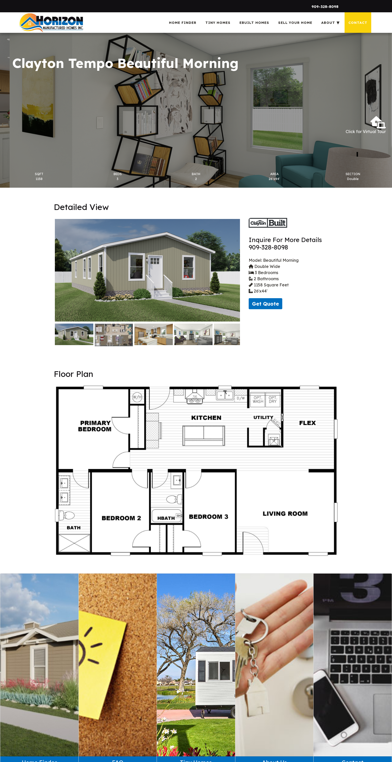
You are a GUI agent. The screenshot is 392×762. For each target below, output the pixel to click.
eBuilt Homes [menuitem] (254, 23)
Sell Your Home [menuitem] (295, 23)
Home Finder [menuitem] (182, 23)
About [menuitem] (328, 23)
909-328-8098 (324, 6)
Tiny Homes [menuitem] (217, 23)
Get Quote (265, 303)
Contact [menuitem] (357, 23)
